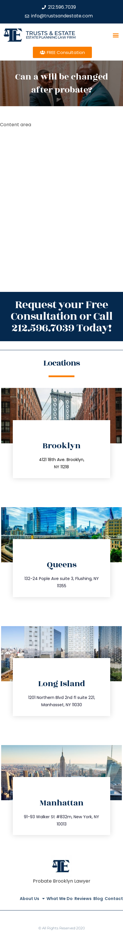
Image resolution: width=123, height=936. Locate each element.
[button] (116, 35)
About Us (32, 898)
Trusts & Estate (50, 33)
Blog (98, 898)
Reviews (83, 898)
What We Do (60, 898)
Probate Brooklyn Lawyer (61, 881)
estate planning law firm (51, 37)
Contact (114, 898)
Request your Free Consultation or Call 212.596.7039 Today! (62, 316)
